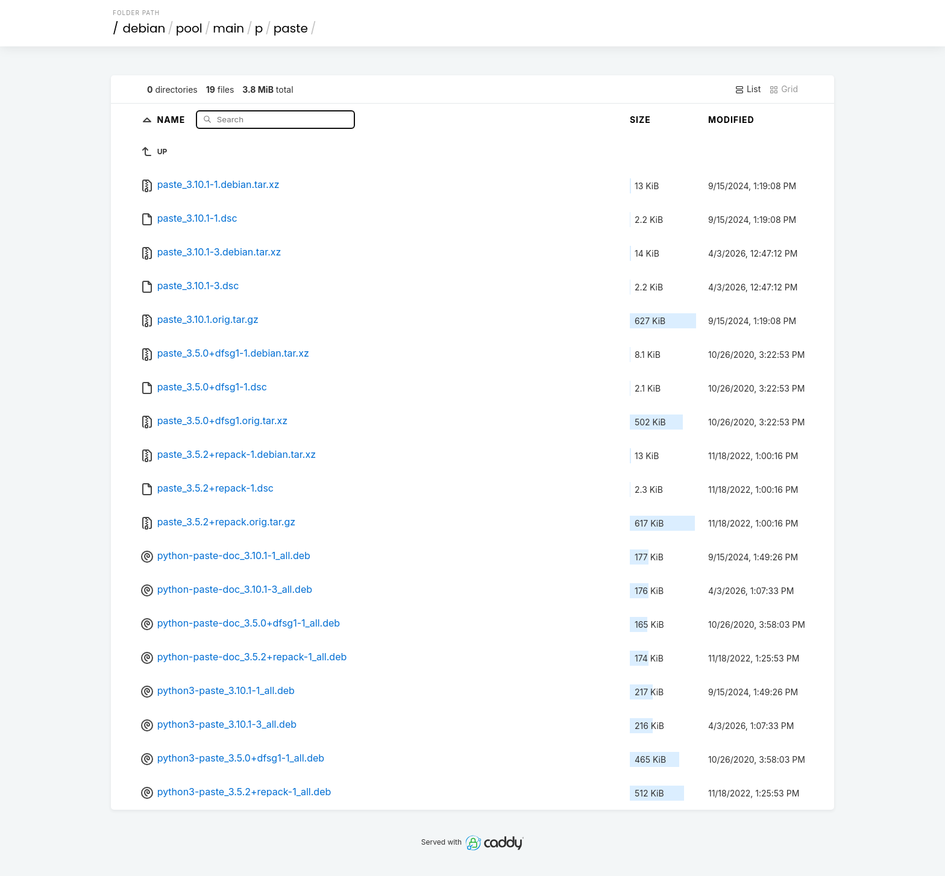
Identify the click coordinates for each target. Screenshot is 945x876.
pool (189, 28)
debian (144, 28)
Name (172, 119)
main (228, 28)
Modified (731, 119)
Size (640, 119)
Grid (783, 89)
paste (291, 28)
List (748, 89)
